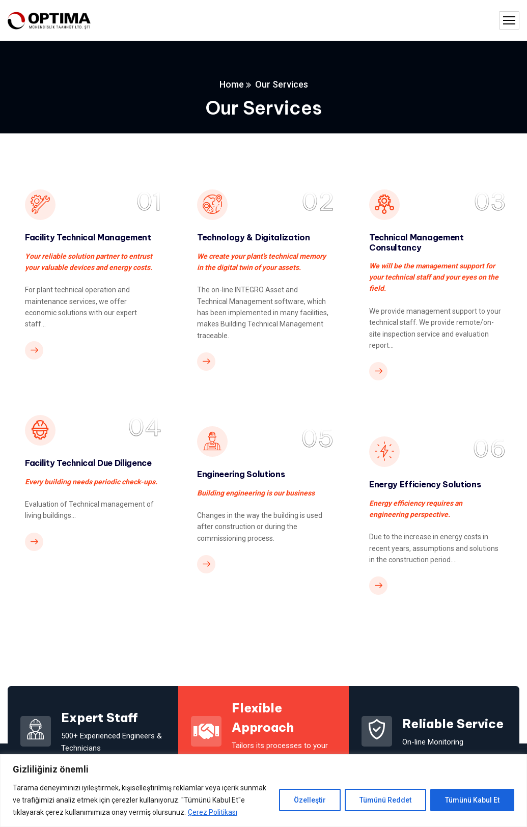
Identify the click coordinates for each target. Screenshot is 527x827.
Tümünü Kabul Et (472, 800)
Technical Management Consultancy (416, 242)
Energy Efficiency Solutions (425, 484)
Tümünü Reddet (385, 800)
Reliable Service (453, 723)
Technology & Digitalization (253, 237)
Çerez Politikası (212, 812)
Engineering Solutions (241, 473)
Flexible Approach (263, 717)
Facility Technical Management (88, 237)
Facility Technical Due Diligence (88, 462)
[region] (263, 790)
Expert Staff (99, 717)
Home (231, 84)
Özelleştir (310, 800)
